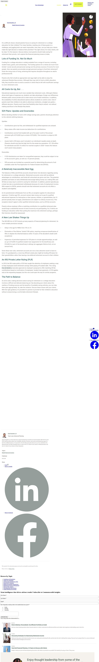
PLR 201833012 (7, 268)
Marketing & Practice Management (11, 585)
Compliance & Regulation (9, 579)
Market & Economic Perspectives (10, 584)
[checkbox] (49, 609)
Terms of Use (11, 568)
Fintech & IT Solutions (8, 583)
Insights (59, 5)
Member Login (91, 2)
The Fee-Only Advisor (8, 586)
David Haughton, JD (11, 22)
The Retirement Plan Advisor (9, 588)
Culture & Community (8, 580)
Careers (89, 5)
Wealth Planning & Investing (18, 25)
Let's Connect (78, 4)
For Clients (90, 3)
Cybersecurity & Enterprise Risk (10, 581)
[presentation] (9, 614)
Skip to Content (4, 1)
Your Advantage (39, 5)
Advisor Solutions (50, 5)
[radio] (50, 607)
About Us (65, 5)
